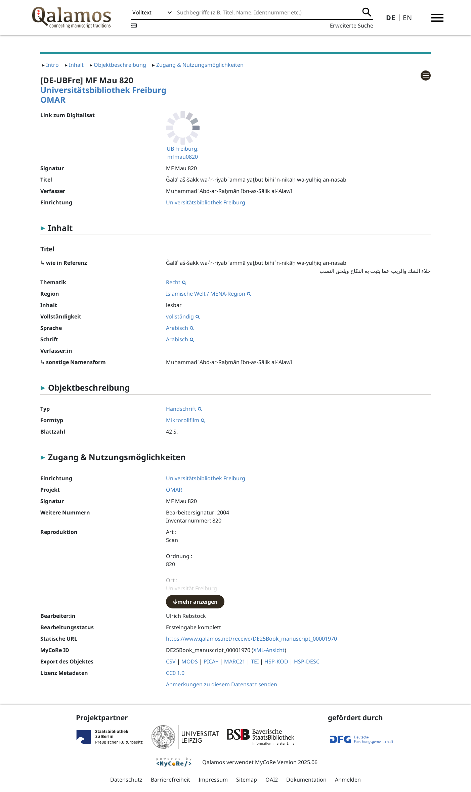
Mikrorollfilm (185, 420)
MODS (189, 661)
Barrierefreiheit (170, 779)
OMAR (53, 99)
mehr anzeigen (195, 601)
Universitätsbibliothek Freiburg (103, 89)
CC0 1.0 (175, 673)
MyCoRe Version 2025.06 (286, 762)
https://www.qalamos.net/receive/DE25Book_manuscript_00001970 (251, 638)
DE (390, 17)
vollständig (183, 316)
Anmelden (348, 779)
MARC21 (234, 661)
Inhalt (76, 64)
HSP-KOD (276, 661)
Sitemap (246, 779)
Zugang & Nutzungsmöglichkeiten (200, 64)
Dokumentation (306, 779)
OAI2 (271, 779)
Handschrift (184, 408)
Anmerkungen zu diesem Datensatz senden (221, 684)
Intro (52, 64)
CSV (171, 661)
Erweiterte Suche (351, 25)
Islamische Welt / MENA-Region (208, 293)
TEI (255, 661)
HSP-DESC (306, 661)
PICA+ (211, 661)
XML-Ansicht (269, 650)
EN (407, 17)
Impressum (213, 779)
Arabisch (180, 328)
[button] (437, 17)
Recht (176, 282)
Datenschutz (126, 779)
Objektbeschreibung (120, 64)
